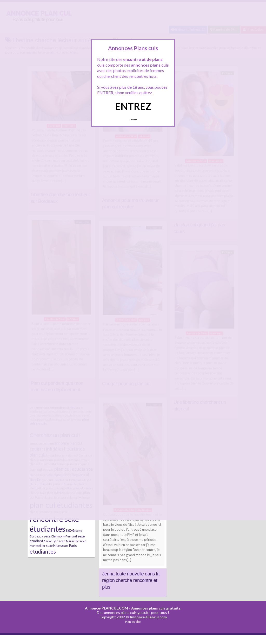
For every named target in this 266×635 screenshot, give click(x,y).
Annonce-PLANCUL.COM (106, 608)
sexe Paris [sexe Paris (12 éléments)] (68, 545)
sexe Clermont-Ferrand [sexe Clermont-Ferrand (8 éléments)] (60, 536)
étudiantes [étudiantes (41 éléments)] (43, 551)
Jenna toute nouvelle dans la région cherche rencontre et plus (130, 580)
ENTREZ (133, 106)
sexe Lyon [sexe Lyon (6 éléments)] (52, 541)
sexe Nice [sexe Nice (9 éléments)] (53, 545)
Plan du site (133, 621)
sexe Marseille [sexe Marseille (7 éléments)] (69, 541)
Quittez (133, 119)
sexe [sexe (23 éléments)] (70, 530)
